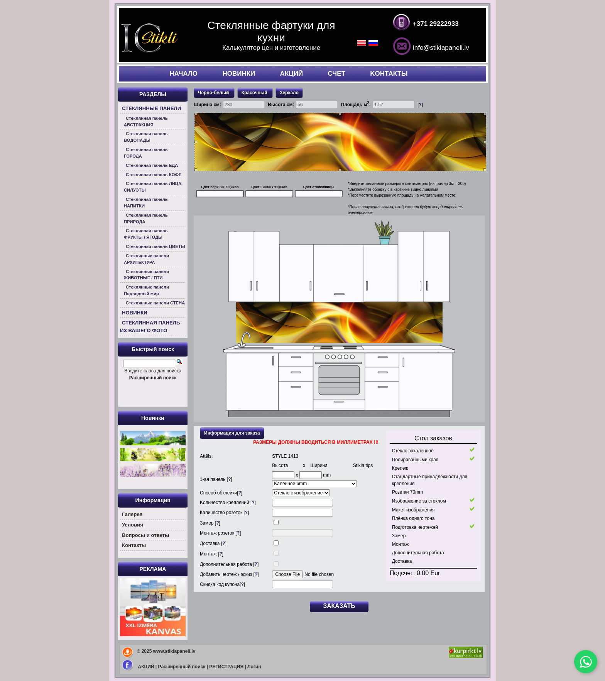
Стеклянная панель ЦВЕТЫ (155, 246)
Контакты (134, 545)
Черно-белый (214, 92)
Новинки (152, 418)
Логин (254, 666)
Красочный (255, 92)
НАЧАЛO (183, 73)
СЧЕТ (336, 73)
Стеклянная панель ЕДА (152, 165)
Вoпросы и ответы (145, 535)
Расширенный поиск (182, 666)
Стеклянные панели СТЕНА (155, 303)
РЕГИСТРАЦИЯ (226, 666)
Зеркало (289, 92)
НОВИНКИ (238, 73)
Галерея (132, 514)
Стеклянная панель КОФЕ (154, 174)
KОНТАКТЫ (388, 73)
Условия (132, 525)
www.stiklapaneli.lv (174, 651)
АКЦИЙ (291, 73)
